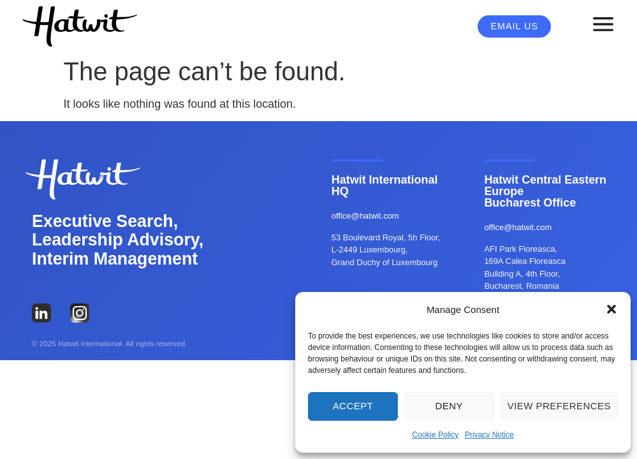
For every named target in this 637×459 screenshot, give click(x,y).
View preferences (559, 405)
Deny (449, 405)
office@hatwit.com (365, 216)
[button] (611, 309)
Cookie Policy (435, 434)
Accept (353, 405)
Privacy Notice (489, 434)
